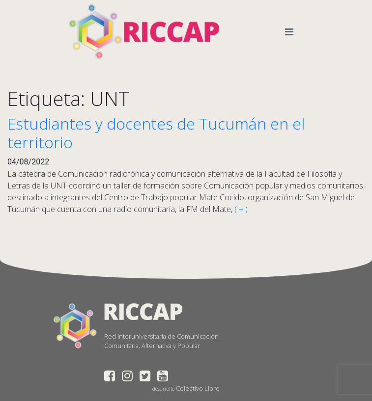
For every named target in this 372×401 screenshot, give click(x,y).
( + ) (240, 209)
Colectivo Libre (198, 388)
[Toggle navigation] (291, 32)
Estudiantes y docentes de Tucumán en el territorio (156, 133)
